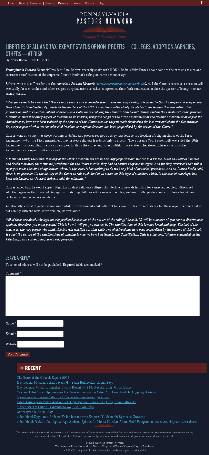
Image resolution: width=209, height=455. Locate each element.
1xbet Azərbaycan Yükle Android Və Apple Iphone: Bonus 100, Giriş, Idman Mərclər (76, 402)
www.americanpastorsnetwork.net (121, 84)
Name (11, 323)
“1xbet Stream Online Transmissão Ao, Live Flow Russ (55, 407)
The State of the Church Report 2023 (43, 378)
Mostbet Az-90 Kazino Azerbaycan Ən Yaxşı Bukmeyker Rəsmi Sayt (65, 383)
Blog (101, 3)
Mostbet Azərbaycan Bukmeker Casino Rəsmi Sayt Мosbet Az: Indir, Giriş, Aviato (74, 387)
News (22, 3)
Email (11, 334)
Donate (76, 3)
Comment (14, 273)
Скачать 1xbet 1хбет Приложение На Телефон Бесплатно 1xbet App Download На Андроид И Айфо (86, 392)
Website (11, 344)
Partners (63, 3)
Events (50, 3)
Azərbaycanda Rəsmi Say (35, 412)
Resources (35, 3)
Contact (89, 3)
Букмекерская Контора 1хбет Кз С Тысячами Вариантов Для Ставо (63, 397)
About (11, 3)
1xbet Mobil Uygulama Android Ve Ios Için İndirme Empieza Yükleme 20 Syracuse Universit (81, 417)
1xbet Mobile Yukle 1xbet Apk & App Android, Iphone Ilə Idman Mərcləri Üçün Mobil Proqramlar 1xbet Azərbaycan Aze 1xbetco (107, 422)
